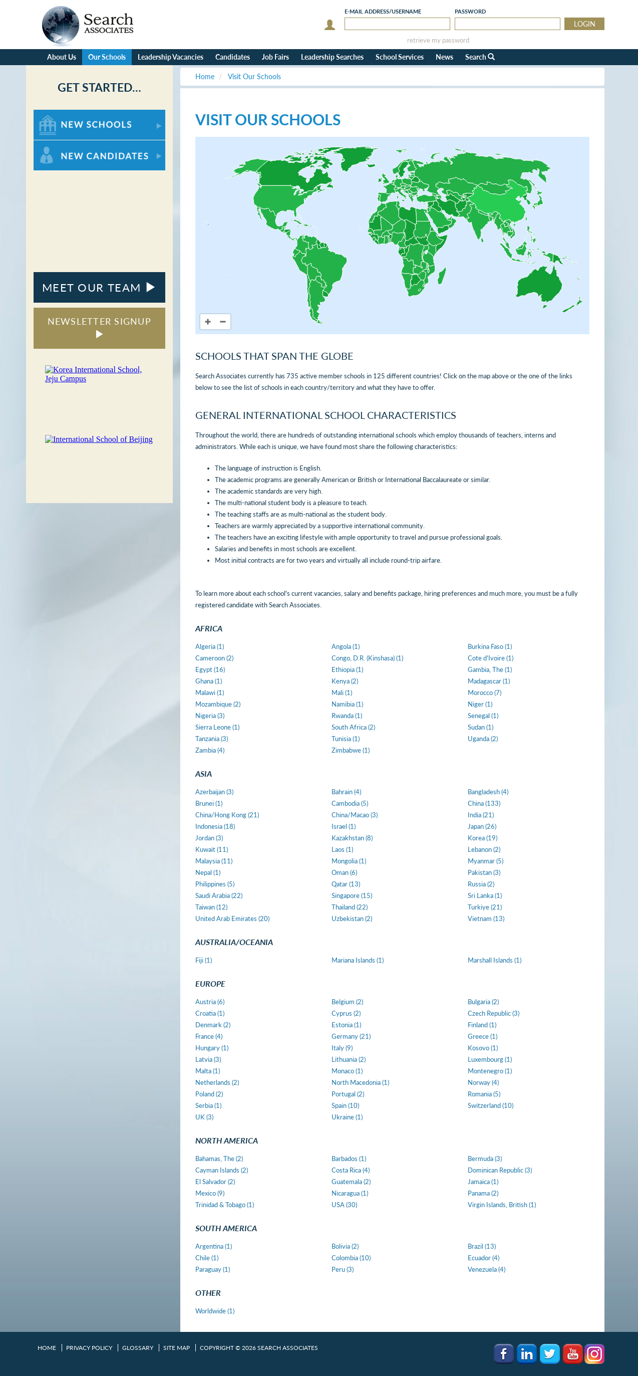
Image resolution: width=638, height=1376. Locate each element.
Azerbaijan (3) (214, 792)
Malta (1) (207, 1071)
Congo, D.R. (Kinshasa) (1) (367, 658)
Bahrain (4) (346, 792)
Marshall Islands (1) (494, 960)
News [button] (444, 57)
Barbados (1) (349, 1159)
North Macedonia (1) (360, 1082)
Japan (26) (482, 826)
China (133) (484, 803)
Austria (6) (209, 1002)
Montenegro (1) (490, 1071)
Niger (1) (480, 704)
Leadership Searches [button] (332, 57)
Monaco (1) (347, 1071)
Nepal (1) (207, 872)
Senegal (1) (483, 716)
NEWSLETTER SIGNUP (99, 327)
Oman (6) (344, 872)
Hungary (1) (211, 1048)
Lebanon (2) (484, 849)
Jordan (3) (209, 838)
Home (47, 1347)
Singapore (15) (352, 895)
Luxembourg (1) (490, 1059)
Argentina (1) (213, 1246)
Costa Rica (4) (351, 1170)
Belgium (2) (347, 1002)
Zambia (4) (209, 750)
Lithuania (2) (349, 1059)
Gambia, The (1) (490, 669)
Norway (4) (483, 1082)
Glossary (137, 1347)
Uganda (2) (483, 739)
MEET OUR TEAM (99, 287)
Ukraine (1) (347, 1117)
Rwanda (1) (347, 716)
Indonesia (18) (215, 826)
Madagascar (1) (489, 681)
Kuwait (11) (211, 849)
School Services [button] (400, 57)
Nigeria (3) (209, 716)
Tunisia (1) (346, 739)
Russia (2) (481, 884)
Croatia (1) (209, 1013)
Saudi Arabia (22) (218, 895)
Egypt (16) (210, 669)
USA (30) (344, 1205)
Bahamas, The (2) (219, 1159)
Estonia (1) (346, 1025)
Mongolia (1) (349, 861)
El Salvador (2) (215, 1182)
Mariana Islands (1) (358, 960)
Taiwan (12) (211, 907)
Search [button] (480, 57)
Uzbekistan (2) (352, 918)
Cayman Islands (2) (221, 1170)
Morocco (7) (484, 693)
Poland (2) (209, 1094)
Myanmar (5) (485, 861)
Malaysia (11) (213, 861)
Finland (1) (482, 1025)
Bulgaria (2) (483, 1002)
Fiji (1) (203, 960)
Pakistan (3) (484, 872)
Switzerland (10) (490, 1105)
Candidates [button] (232, 57)
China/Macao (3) (355, 815)
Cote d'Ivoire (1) (490, 658)
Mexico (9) (209, 1193)
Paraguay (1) (212, 1269)
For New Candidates (65, 145)
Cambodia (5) (350, 803)
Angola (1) (346, 646)
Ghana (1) (208, 681)
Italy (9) (342, 1048)
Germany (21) (351, 1036)
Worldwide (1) (214, 1311)
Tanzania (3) (211, 739)
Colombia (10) (351, 1258)
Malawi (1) (209, 693)
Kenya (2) (345, 681)
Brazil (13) (482, 1246)
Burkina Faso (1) (490, 646)
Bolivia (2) (345, 1246)
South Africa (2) (353, 727)
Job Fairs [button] (275, 57)
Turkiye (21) (485, 907)
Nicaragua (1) (350, 1193)
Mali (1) (342, 693)
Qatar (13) (346, 884)
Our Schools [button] (107, 57)
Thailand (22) (350, 907)
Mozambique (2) (217, 704)
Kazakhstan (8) (352, 838)
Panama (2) (483, 1193)
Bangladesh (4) (488, 792)
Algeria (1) (209, 646)
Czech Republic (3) (493, 1013)
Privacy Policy (89, 1347)
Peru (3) (343, 1269)
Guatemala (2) (351, 1182)
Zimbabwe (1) (351, 750)
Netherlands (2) (217, 1082)
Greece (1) (482, 1036)
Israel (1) (344, 826)
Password (470, 11)
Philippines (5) (214, 884)
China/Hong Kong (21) (227, 815)
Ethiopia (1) (347, 669)
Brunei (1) (208, 803)
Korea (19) (482, 838)
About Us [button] (61, 57)
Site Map (176, 1347)
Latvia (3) (208, 1059)
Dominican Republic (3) (500, 1170)
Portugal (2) (348, 1094)
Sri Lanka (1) (485, 895)
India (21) (481, 815)
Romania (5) (484, 1094)
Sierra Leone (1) (217, 727)
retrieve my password (438, 40)
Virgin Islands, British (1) (502, 1205)
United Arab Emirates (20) (232, 918)
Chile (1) (206, 1258)
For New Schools (60, 114)
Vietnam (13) (486, 918)
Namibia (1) (347, 704)
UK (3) (204, 1117)
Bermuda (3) (485, 1159)
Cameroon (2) (214, 658)
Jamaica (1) (483, 1182)
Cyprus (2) (346, 1013)
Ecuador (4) (483, 1258)
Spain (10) (345, 1105)
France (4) (208, 1036)
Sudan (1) (480, 727)
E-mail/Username (383, 11)
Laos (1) (342, 849)
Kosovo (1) (483, 1048)
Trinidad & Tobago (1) (224, 1205)
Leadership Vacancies (170, 57)
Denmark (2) (212, 1025)
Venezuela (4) (486, 1269)
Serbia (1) (208, 1105)
